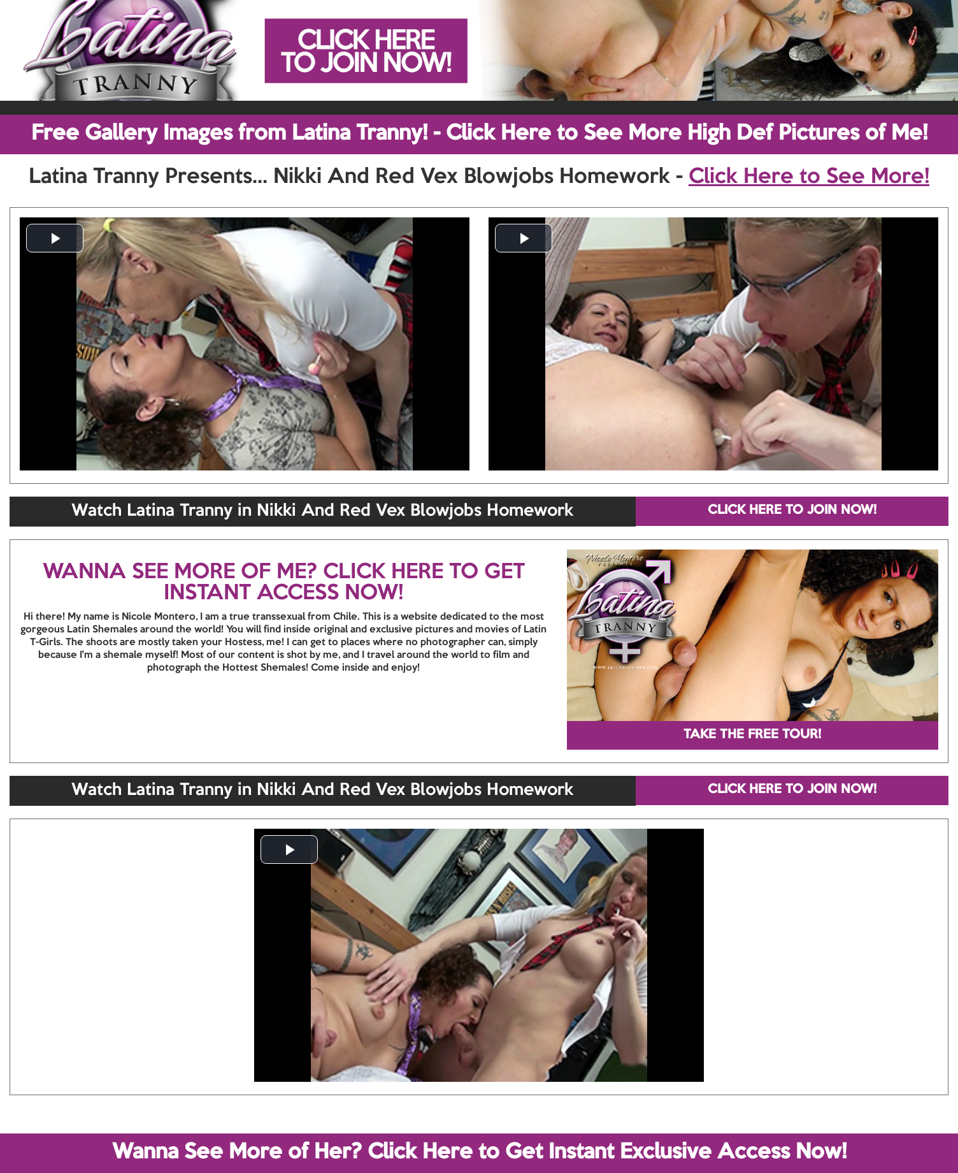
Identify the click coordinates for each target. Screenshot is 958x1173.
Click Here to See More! (809, 177)
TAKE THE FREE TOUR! (752, 735)
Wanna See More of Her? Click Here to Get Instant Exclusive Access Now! (479, 1152)
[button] (54, 238)
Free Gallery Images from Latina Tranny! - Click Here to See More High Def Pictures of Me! (479, 133)
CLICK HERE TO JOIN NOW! (792, 510)
